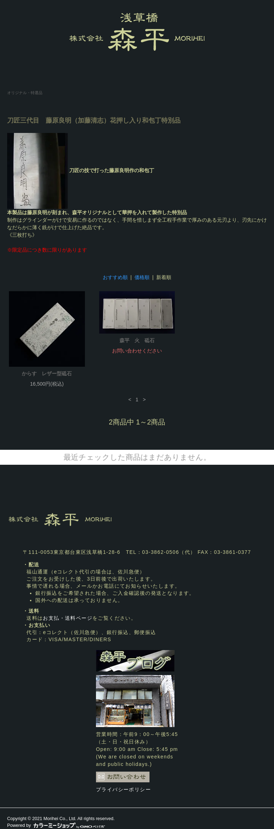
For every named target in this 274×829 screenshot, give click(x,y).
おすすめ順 (115, 277)
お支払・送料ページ (67, 618)
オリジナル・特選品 (24, 93)
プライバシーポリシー (123, 789)
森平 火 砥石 (137, 340)
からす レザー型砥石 (47, 373)
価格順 (142, 277)
